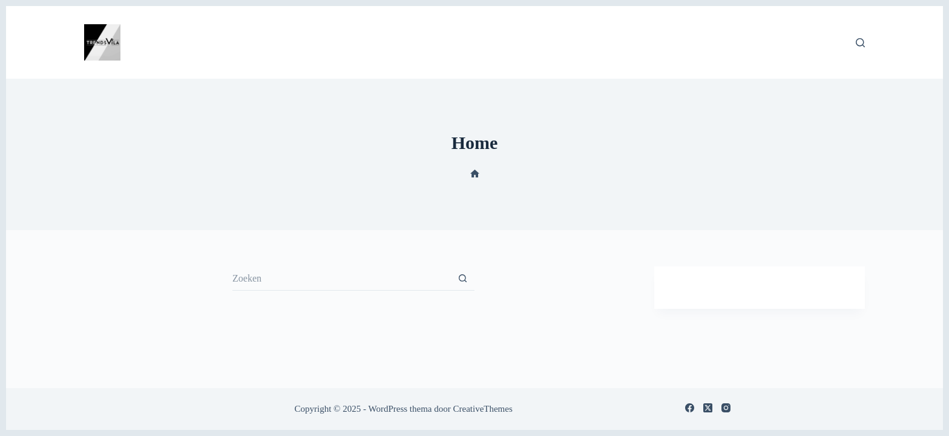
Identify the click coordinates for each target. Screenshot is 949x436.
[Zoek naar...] (341, 278)
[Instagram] (726, 407)
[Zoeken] (860, 42)
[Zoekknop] (462, 278)
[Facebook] (689, 407)
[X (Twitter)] (707, 407)
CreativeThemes (482, 409)
